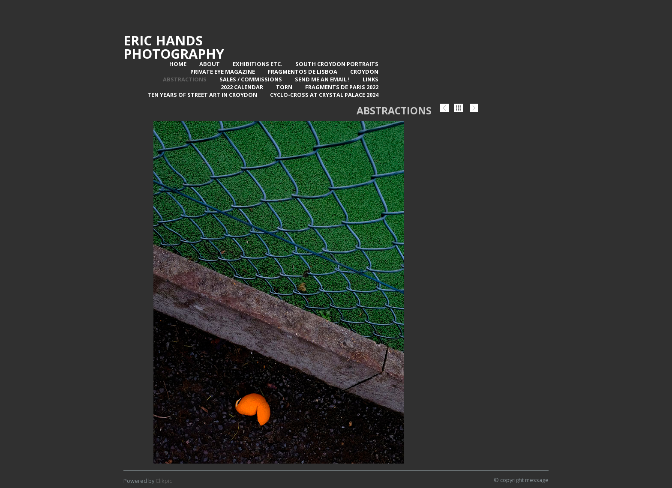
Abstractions (185, 79)
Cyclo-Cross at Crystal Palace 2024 (324, 95)
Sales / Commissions (250, 79)
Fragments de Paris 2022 (341, 87)
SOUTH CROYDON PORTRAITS (336, 64)
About (209, 64)
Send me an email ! (322, 79)
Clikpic (164, 481)
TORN (284, 87)
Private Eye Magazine (222, 71)
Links (370, 79)
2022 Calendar (242, 87)
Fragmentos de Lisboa (302, 71)
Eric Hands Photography (173, 47)
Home (177, 64)
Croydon (364, 71)
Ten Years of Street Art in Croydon (202, 95)
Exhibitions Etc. (257, 64)
